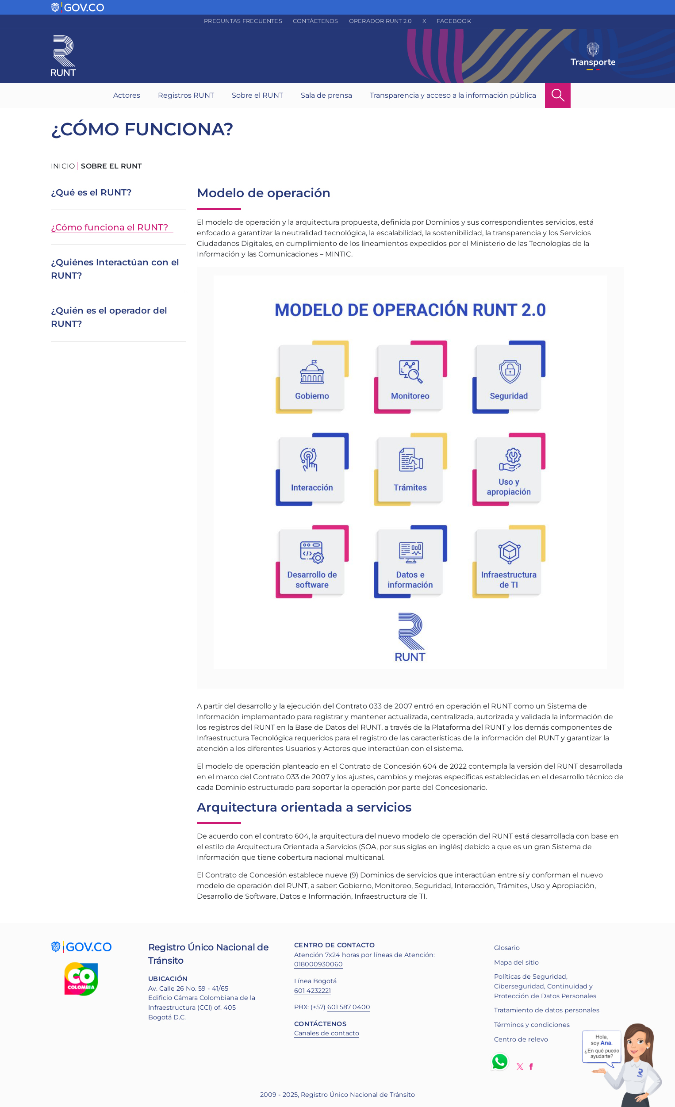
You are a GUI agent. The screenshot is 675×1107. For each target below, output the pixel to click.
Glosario (507, 948)
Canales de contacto (326, 1033)
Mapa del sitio (516, 962)
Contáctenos (315, 21)
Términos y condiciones (532, 1025)
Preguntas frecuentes (243, 21)
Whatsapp (501, 1061)
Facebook (454, 21)
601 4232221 (312, 991)
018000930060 (318, 964)
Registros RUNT (186, 95)
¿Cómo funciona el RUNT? (109, 227)
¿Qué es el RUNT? (91, 192)
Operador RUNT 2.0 (380, 21)
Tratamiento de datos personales (546, 1010)
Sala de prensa (326, 95)
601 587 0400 (348, 1007)
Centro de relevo (521, 1039)
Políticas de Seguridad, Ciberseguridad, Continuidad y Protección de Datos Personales (545, 986)
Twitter (519, 1066)
